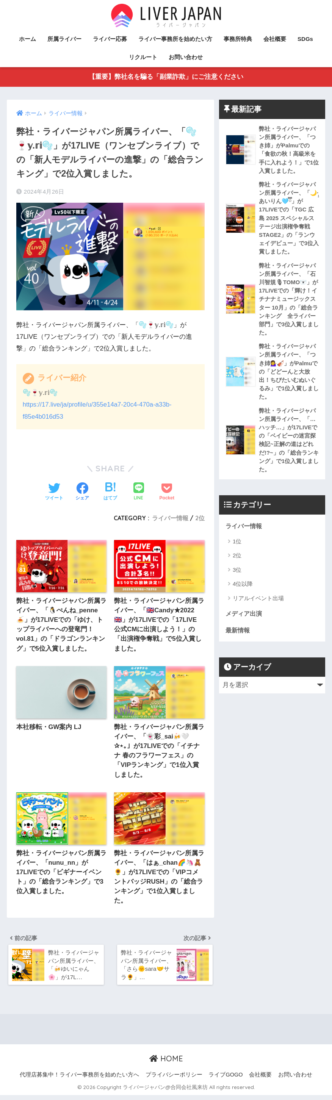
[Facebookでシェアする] (82, 492)
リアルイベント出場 (258, 605)
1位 (237, 548)
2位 (200, 518)
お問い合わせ (186, 57)
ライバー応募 (110, 39)
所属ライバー (64, 39)
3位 (237, 577)
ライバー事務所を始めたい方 (175, 39)
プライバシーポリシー (174, 1080)
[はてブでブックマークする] (110, 492)
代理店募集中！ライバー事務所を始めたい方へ (79, 1080)
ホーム (27, 39)
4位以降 (243, 591)
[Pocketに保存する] (167, 492)
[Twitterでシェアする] (54, 492)
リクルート (143, 57)
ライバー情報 (170, 518)
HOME (166, 1064)
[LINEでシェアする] (138, 492)
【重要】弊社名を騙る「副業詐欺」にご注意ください (166, 77)
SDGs (305, 39)
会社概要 (274, 39)
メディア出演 (245, 620)
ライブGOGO (225, 1080)
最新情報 (238, 637)
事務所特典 (238, 39)
